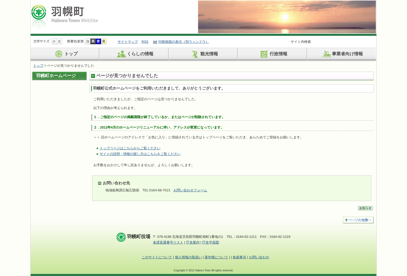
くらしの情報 (134, 54)
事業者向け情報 (341, 54)
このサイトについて (157, 257)
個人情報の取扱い (188, 257)
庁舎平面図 (210, 242)
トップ (65, 54)
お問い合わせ (259, 257)
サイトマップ (128, 42)
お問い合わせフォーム (190, 190)
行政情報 (272, 54)
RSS (145, 42)
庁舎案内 (193, 242)
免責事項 (239, 257)
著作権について (216, 257)
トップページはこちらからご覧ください (130, 148)
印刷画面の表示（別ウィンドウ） (183, 42)
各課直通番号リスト (168, 242)
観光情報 (203, 54)
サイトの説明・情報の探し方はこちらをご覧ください (140, 154)
